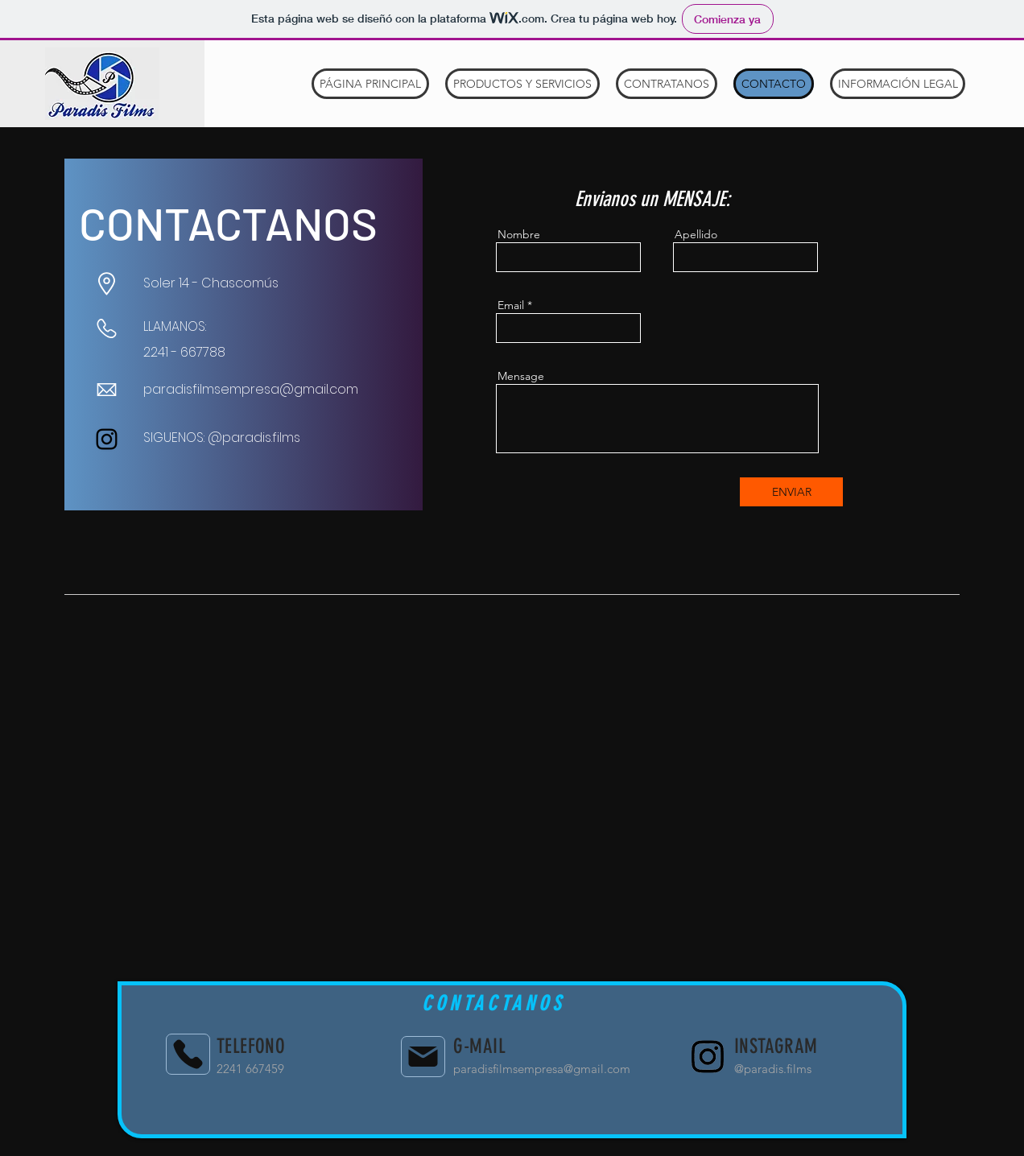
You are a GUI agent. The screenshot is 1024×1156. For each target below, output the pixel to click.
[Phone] (188, 1054)
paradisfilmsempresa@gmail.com (250, 389)
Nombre (519, 234)
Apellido (696, 234)
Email (511, 305)
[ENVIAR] (791, 491)
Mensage (521, 376)
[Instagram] (107, 439)
